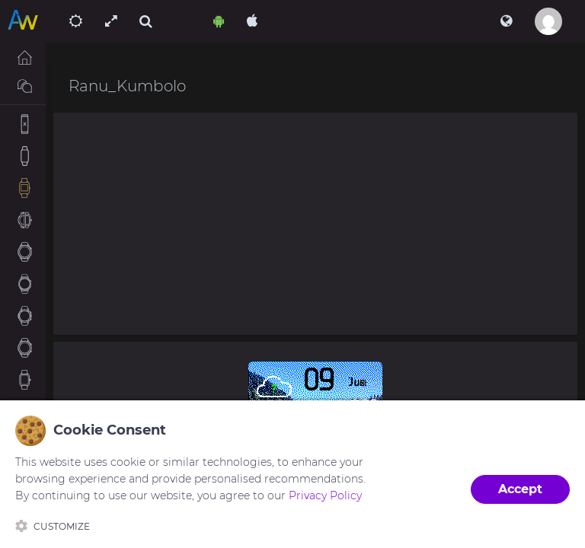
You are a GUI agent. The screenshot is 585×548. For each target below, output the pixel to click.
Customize (52, 526)
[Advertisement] (315, 223)
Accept (520, 489)
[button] (506, 21)
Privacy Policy (325, 495)
